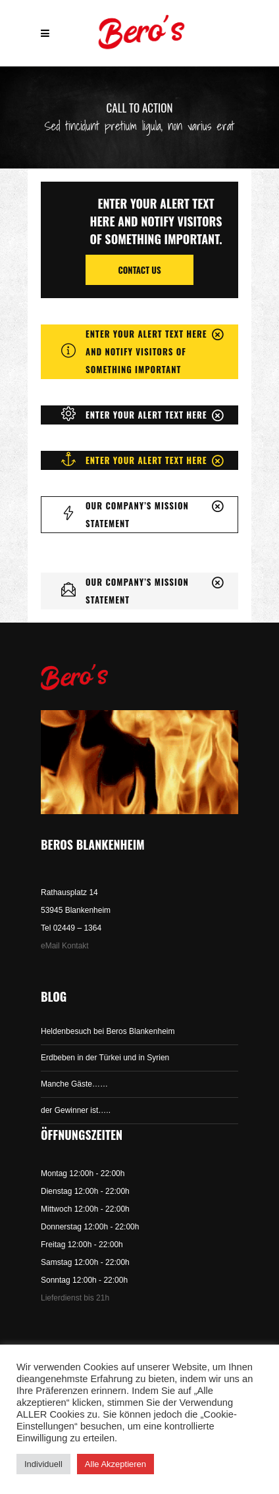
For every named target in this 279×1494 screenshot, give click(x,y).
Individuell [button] (43, 1464)
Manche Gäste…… (74, 1084)
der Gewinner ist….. (76, 1110)
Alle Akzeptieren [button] (115, 1464)
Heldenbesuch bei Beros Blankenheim (107, 1031)
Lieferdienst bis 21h (75, 1297)
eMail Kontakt (65, 945)
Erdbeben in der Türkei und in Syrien (105, 1057)
